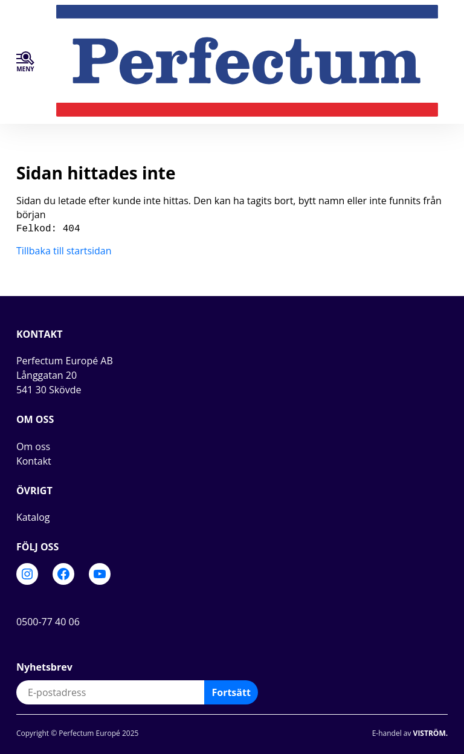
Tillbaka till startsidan (64, 249)
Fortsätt (230, 691)
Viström (429, 732)
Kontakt (33, 459)
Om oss (33, 445)
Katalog (33, 516)
